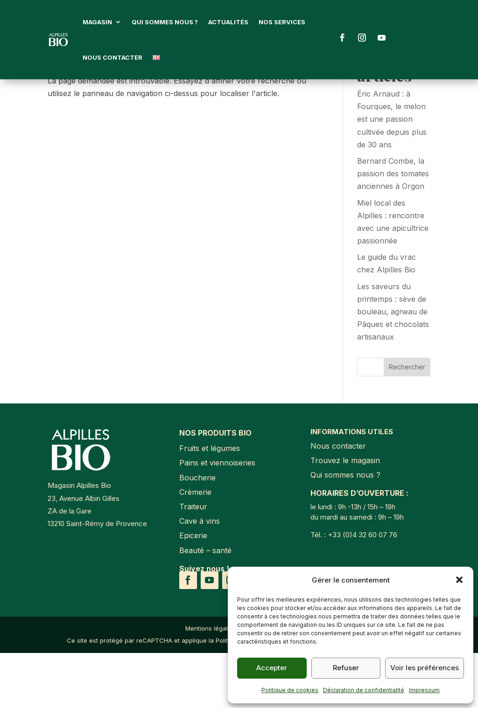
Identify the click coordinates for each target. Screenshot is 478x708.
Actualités (228, 22)
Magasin (97, 22)
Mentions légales (210, 683)
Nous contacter (112, 57)
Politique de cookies (289, 690)
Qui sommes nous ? (165, 22)
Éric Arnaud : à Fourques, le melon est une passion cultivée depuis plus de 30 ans (392, 174)
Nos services (282, 22)
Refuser (346, 667)
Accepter (271, 667)
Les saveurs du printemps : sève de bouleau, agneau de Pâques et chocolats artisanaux (393, 367)
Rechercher (407, 422)
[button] (459, 579)
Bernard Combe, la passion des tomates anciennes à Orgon (393, 228)
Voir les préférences (424, 667)
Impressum (424, 690)
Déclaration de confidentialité (363, 690)
